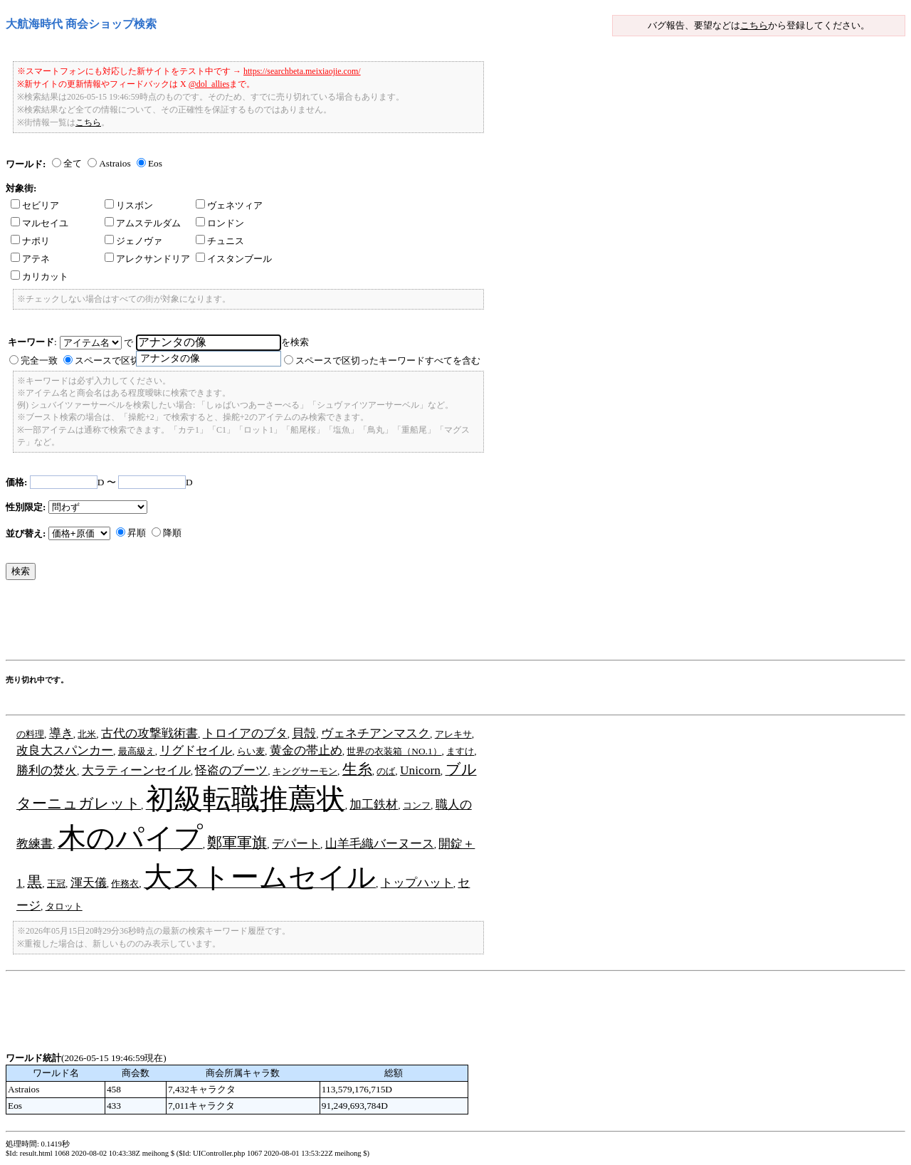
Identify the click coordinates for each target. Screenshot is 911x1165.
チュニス (220, 241)
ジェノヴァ (133, 241)
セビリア (35, 205)
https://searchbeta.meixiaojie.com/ (302, 71)
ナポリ (30, 241)
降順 (172, 532)
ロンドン (220, 223)
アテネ (30, 258)
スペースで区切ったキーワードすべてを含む (387, 360)
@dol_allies (209, 84)
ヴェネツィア (229, 205)
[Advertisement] (265, 623)
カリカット (39, 276)
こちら (754, 25)
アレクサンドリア (147, 258)
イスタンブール (234, 258)
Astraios (114, 163)
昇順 (136, 532)
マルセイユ (39, 223)
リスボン (129, 205)
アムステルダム (143, 223)
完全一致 (39, 360)
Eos (155, 163)
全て (72, 163)
